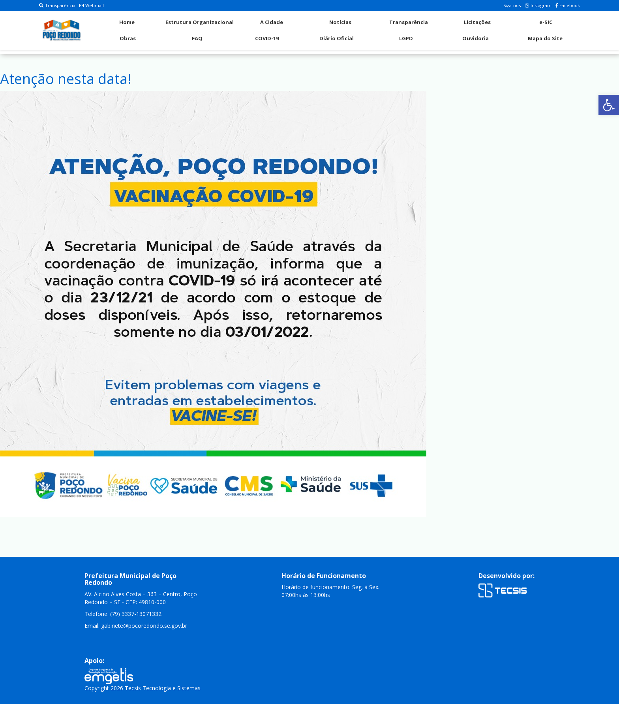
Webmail (91, 5)
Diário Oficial (336, 38)
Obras (128, 38)
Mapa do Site (545, 38)
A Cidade (271, 22)
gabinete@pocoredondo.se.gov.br (144, 625)
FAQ (197, 38)
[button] (608, 105)
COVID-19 (267, 38)
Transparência (57, 5)
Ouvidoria (475, 38)
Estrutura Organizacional (199, 22)
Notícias (340, 22)
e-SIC (545, 22)
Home (127, 22)
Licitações (477, 22)
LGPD (406, 38)
